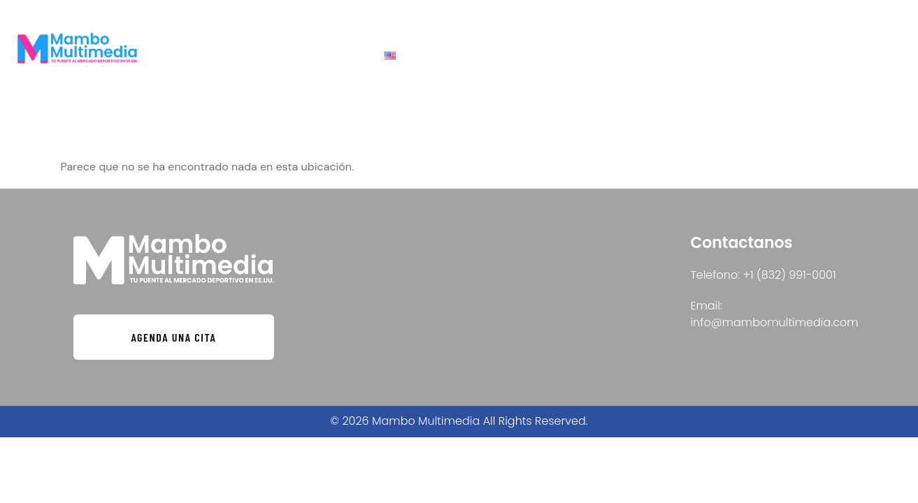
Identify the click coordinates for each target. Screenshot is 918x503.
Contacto (507, 55)
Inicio (438, 55)
